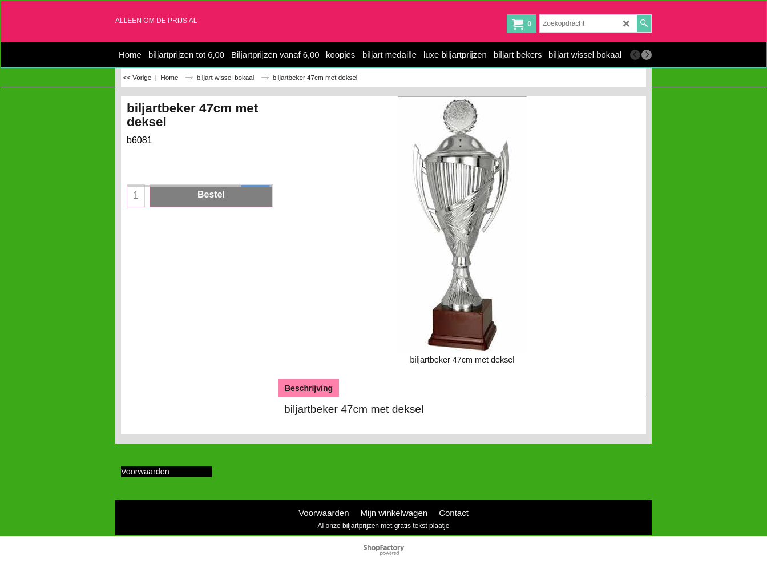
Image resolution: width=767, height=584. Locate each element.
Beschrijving (309, 388)
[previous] (635, 55)
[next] (646, 55)
